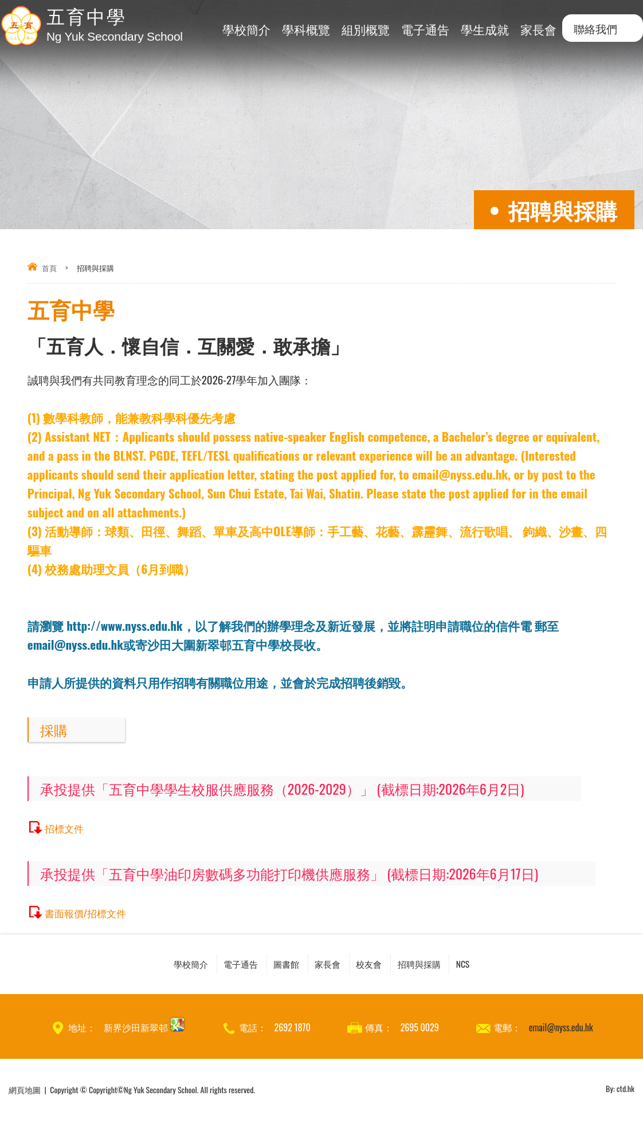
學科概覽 (306, 29)
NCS (511, 965)
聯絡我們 (595, 28)
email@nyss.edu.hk (561, 1029)
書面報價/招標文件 (90, 912)
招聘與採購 (452, 965)
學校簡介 (246, 29)
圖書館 (272, 965)
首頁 (49, 267)
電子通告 (425, 29)
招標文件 (66, 827)
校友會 (385, 965)
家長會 (538, 29)
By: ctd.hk (620, 1092)
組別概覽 (366, 29)
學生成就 (485, 29)
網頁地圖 (25, 1092)
